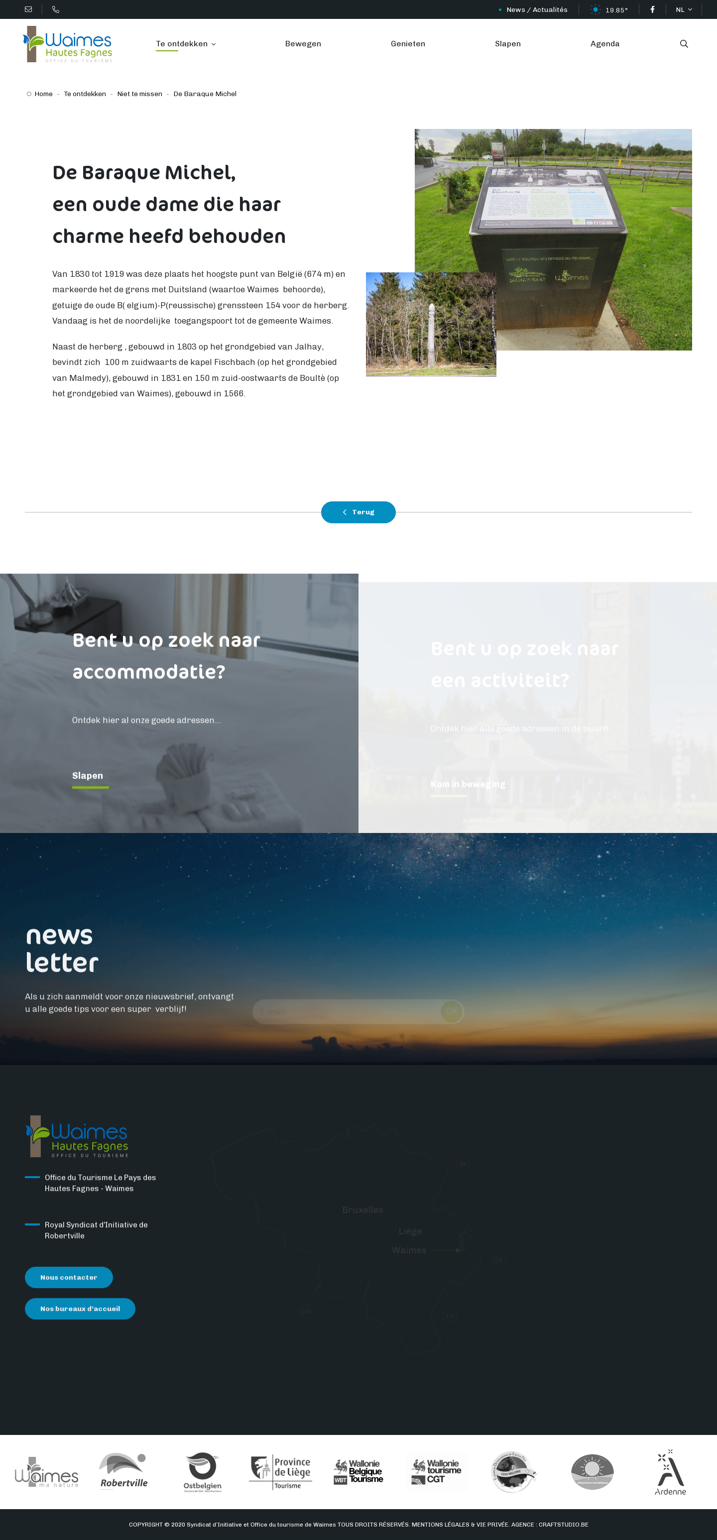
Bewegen (303, 43)
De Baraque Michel (205, 94)
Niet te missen (139, 94)
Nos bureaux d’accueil (80, 1315)
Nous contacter (69, 1284)
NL (681, 9)
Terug (358, 512)
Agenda (605, 43)
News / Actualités (537, 9)
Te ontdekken (183, 43)
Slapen (508, 43)
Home (43, 94)
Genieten (408, 43)
